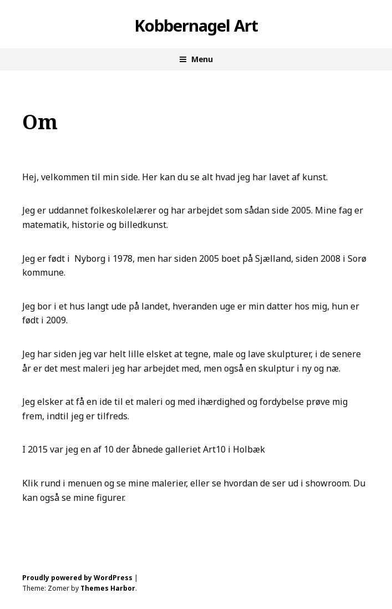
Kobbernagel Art (196, 25)
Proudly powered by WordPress (77, 577)
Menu (201, 59)
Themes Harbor (107, 588)
